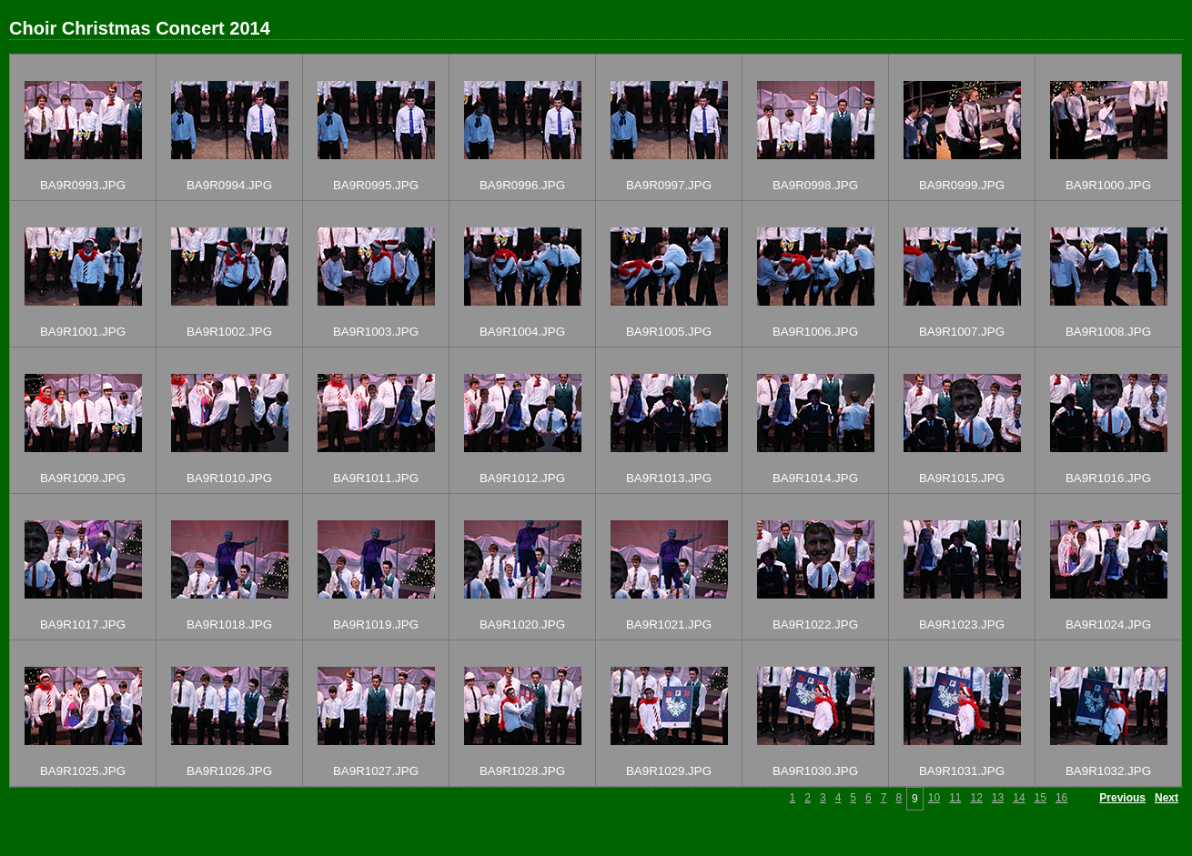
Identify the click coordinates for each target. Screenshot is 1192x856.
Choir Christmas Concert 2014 (139, 28)
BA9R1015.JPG (962, 478)
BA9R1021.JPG (669, 624)
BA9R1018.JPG (229, 624)
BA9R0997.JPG (669, 185)
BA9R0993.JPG (83, 185)
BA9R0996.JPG (522, 185)
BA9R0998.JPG (815, 185)
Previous (1122, 797)
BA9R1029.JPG (669, 771)
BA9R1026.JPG (229, 771)
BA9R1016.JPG (1108, 478)
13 (998, 797)
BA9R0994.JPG (229, 185)
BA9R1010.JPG (229, 478)
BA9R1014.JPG (815, 478)
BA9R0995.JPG (376, 185)
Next (1166, 797)
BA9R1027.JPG (376, 771)
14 (1019, 797)
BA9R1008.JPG (1108, 331)
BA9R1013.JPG (669, 478)
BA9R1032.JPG (1108, 771)
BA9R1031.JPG (962, 771)
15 (1040, 797)
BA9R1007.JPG (962, 331)
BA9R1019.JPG (376, 624)
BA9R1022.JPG (815, 624)
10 (934, 797)
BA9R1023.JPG (962, 624)
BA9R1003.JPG (376, 331)
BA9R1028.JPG (522, 771)
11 (955, 797)
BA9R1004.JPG (522, 331)
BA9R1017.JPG (83, 624)
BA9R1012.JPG (522, 478)
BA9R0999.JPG (962, 185)
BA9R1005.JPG (669, 331)
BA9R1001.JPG (83, 331)
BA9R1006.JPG (815, 331)
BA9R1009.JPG (83, 478)
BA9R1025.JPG (83, 771)
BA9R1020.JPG (522, 624)
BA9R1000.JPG (1108, 185)
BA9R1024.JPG (1108, 624)
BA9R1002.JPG (229, 331)
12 (976, 797)
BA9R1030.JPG (815, 771)
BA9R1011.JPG (376, 478)
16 (1061, 797)
